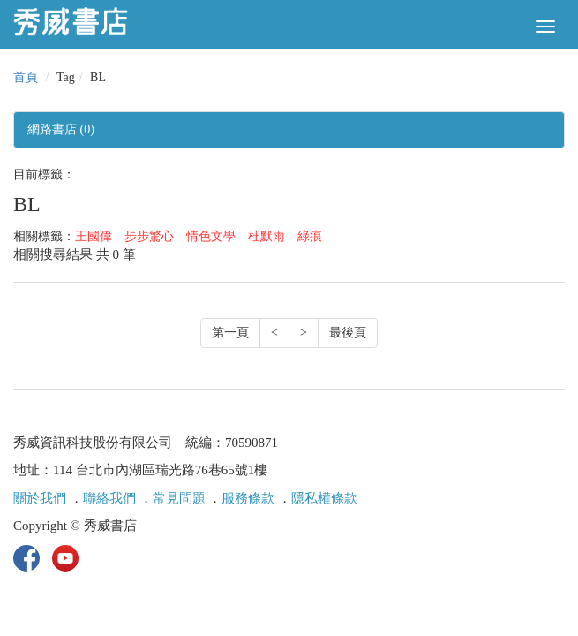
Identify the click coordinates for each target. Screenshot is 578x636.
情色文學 (211, 236)
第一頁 (230, 332)
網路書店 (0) (60, 129)
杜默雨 (266, 236)
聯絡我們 (109, 498)
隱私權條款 (324, 498)
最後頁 (347, 332)
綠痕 (309, 236)
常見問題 (179, 498)
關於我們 (39, 498)
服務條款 (247, 498)
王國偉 (93, 236)
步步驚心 (149, 236)
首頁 (25, 77)
